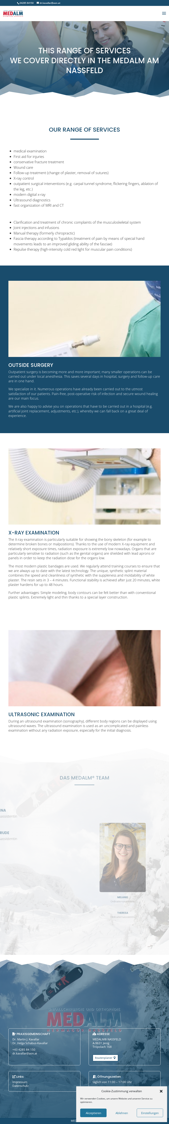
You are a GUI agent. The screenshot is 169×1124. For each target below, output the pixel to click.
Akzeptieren (93, 1113)
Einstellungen (150, 1113)
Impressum (19, 1082)
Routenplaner (103, 1058)
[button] (161, 1091)
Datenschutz (20, 1086)
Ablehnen (122, 1113)
